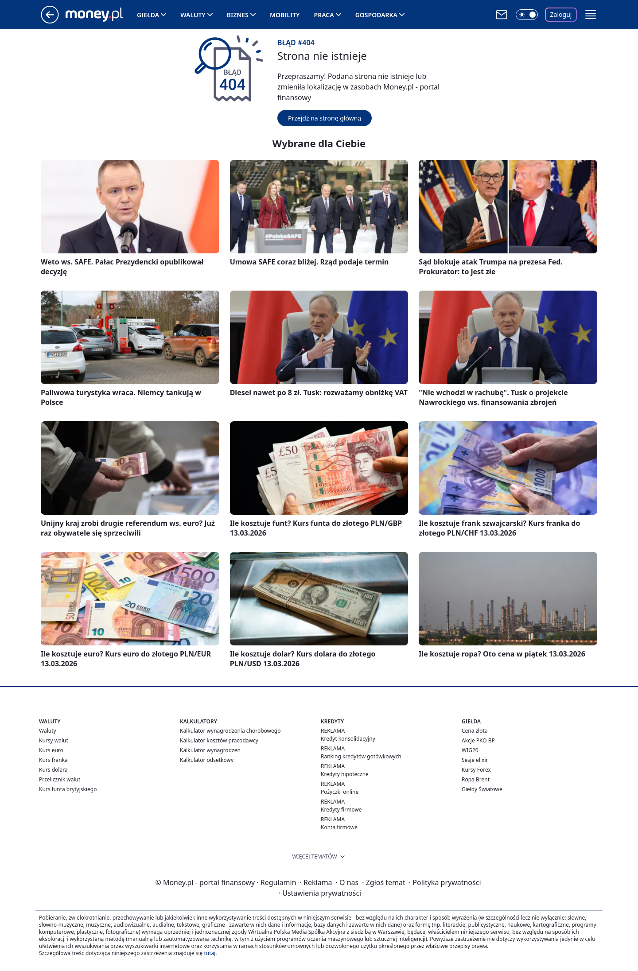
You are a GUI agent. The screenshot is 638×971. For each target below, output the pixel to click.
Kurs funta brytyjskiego (68, 789)
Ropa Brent (476, 779)
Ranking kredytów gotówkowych (361, 756)
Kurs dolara (53, 769)
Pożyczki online (339, 792)
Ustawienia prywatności (320, 893)
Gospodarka (376, 15)
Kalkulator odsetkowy (206, 760)
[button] (591, 15)
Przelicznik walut (59, 779)
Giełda (148, 15)
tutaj (209, 953)
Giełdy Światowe (482, 789)
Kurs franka (53, 760)
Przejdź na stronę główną (324, 118)
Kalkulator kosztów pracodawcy (219, 740)
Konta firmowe (339, 827)
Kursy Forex (476, 769)
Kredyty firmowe (341, 809)
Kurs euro (51, 750)
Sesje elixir (475, 760)
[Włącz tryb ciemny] (527, 14)
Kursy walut (53, 740)
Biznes (238, 15)
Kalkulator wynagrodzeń (210, 750)
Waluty (193, 15)
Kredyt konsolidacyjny (348, 738)
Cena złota (475, 730)
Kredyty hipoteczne (345, 774)
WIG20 (470, 750)
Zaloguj (561, 14)
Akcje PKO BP (478, 740)
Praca (324, 15)
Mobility (285, 15)
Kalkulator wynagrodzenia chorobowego (230, 730)
